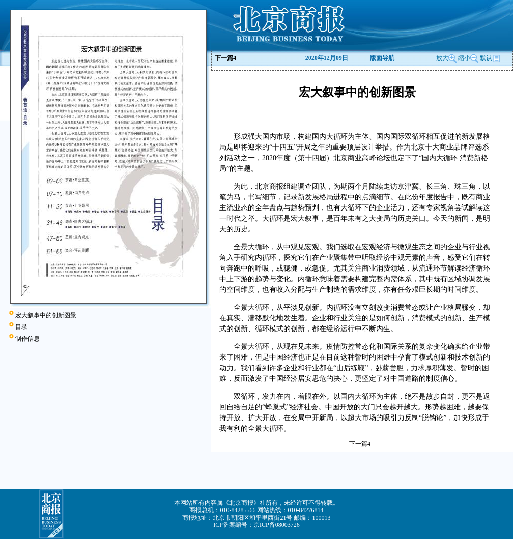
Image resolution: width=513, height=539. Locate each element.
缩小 (464, 58)
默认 (490, 58)
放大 (446, 58)
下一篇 (225, 58)
